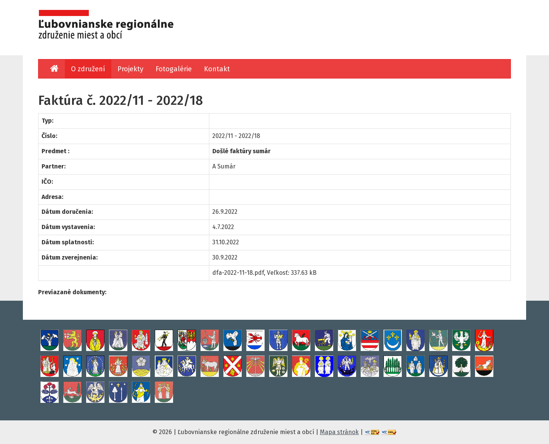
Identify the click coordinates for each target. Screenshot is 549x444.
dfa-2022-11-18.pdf (238, 272)
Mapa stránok (339, 432)
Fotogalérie (174, 69)
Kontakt (217, 69)
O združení (88, 69)
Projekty (130, 69)
